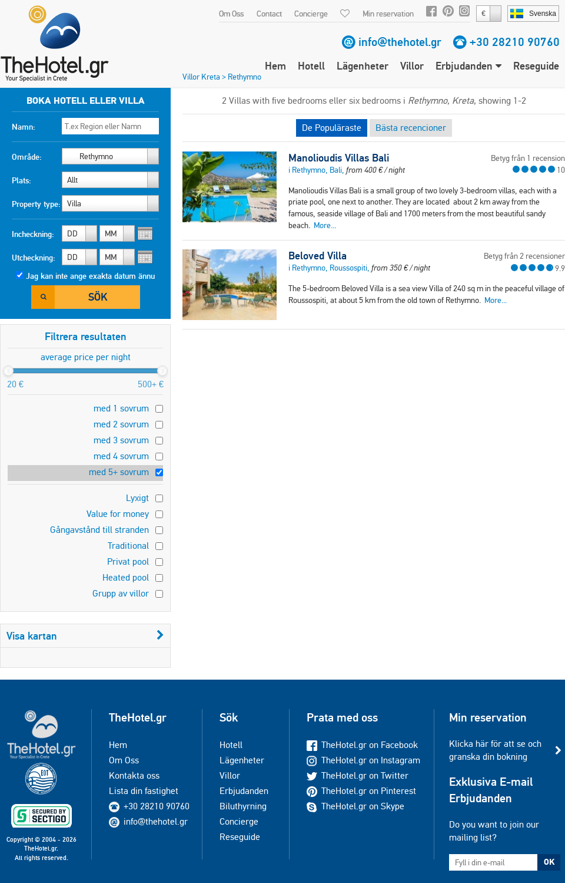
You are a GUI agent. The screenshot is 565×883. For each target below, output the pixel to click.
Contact (269, 13)
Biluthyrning (243, 806)
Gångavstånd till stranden (99, 529)
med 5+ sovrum (119, 471)
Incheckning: (33, 234)
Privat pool (128, 561)
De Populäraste (331, 127)
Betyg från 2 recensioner (524, 256)
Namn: (23, 126)
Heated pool (125, 577)
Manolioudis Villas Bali (338, 157)
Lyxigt (137, 497)
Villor (412, 66)
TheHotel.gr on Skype (355, 806)
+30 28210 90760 (515, 42)
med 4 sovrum (121, 456)
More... (325, 225)
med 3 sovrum (121, 440)
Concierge (311, 13)
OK (549, 861)
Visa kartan (85, 635)
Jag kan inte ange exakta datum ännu (90, 276)
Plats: (21, 180)
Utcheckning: (33, 257)
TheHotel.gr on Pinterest (361, 790)
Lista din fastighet (143, 790)
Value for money (118, 513)
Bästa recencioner (410, 127)
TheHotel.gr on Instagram (363, 760)
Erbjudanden (468, 66)
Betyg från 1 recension (528, 158)
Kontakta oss (134, 775)
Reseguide (536, 66)
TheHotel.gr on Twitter (357, 775)
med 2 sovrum (121, 424)
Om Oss (231, 13)
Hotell (311, 66)
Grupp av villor (120, 593)
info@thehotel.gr (399, 42)
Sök (97, 297)
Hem (275, 66)
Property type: (36, 204)
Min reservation (388, 13)
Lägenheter (362, 66)
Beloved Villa (317, 255)
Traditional (128, 545)
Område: (27, 156)
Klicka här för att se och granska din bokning (495, 750)
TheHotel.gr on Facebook (362, 744)
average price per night (86, 357)
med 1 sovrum (121, 408)
